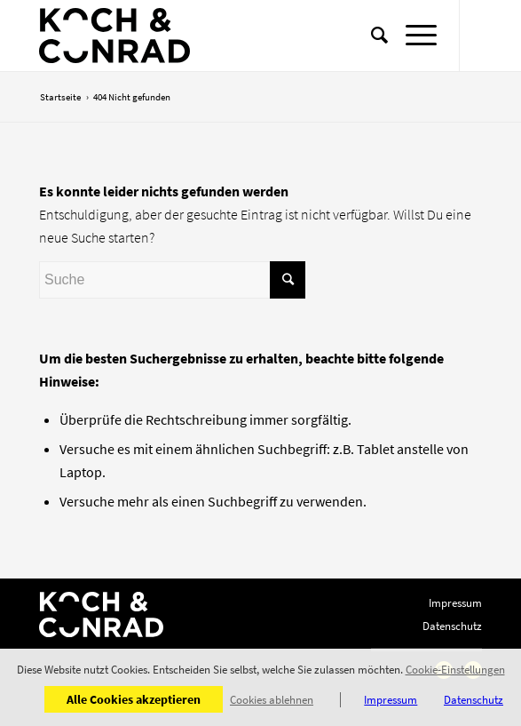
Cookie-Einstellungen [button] (455, 670)
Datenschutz (452, 626)
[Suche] (370, 35)
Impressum (455, 602)
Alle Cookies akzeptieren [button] (134, 699)
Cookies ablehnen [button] (271, 699)
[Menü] (412, 35)
